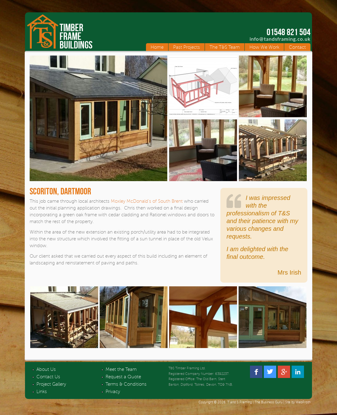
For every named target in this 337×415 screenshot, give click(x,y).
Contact (297, 47)
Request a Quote (123, 376)
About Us (46, 369)
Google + (284, 372)
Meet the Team (121, 369)
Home (157, 47)
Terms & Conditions (126, 384)
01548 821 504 (288, 32)
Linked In (298, 372)
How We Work (264, 47)
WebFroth (303, 402)
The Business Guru (268, 402)
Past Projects (186, 47)
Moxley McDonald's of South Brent (147, 201)
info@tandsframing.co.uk (280, 39)
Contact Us (48, 376)
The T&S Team (225, 47)
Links (41, 391)
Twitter (270, 372)
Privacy (113, 391)
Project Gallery (51, 384)
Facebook (256, 372)
